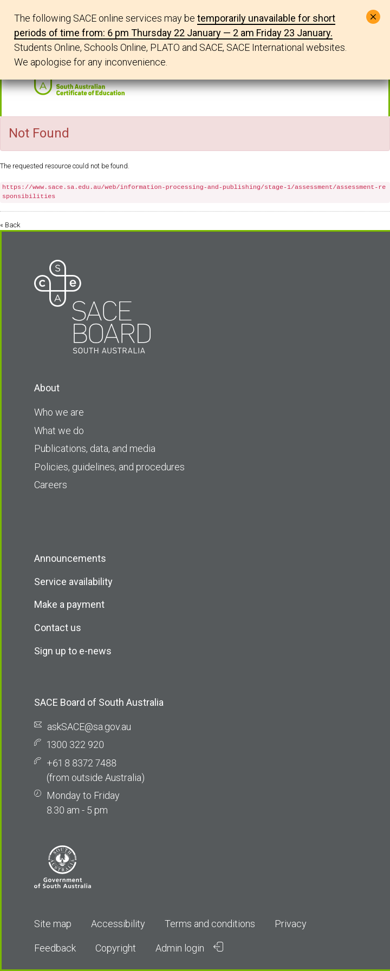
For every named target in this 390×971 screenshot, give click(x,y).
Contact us (57, 627)
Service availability (73, 581)
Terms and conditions (210, 923)
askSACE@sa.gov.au (89, 726)
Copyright (115, 948)
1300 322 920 (75, 744)
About (47, 387)
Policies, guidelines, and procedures (109, 467)
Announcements (70, 558)
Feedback (55, 948)
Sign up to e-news (73, 651)
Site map (53, 923)
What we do (59, 430)
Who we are (59, 412)
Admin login (189, 948)
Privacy (291, 923)
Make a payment (69, 604)
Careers (50, 484)
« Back (10, 225)
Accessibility (118, 923)
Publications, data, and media (94, 448)
